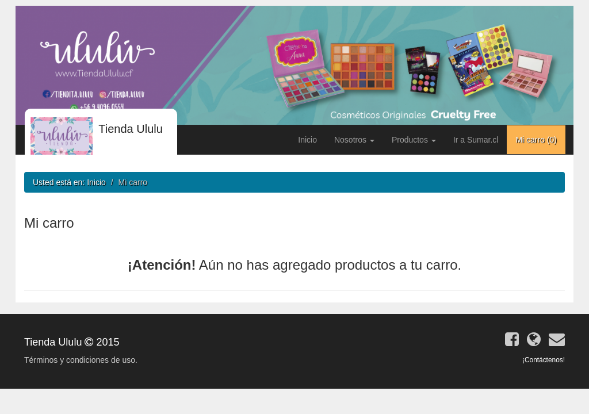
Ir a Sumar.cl (476, 139)
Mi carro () (536, 139)
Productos (414, 139)
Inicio (307, 139)
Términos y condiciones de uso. (80, 360)
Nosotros (354, 139)
